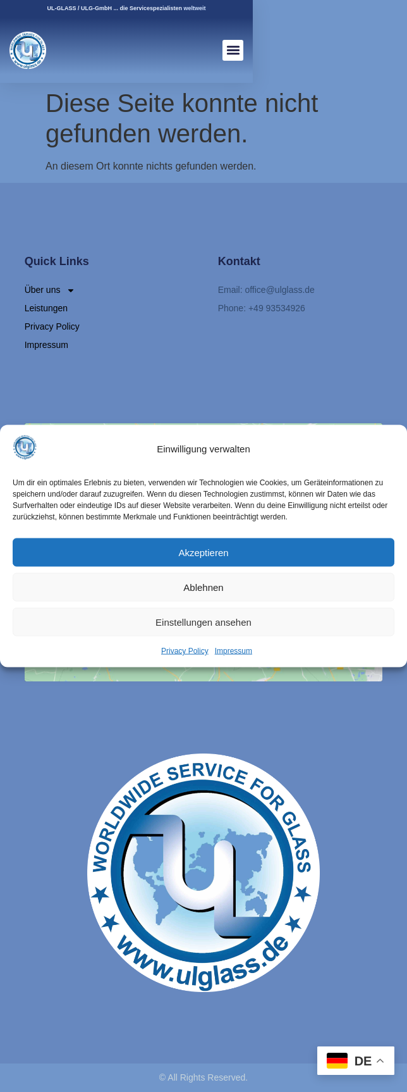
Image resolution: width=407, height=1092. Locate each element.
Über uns (50, 290)
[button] (232, 50)
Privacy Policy (185, 651)
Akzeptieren (203, 552)
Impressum (233, 651)
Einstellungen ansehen (203, 621)
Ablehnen (203, 586)
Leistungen (46, 308)
